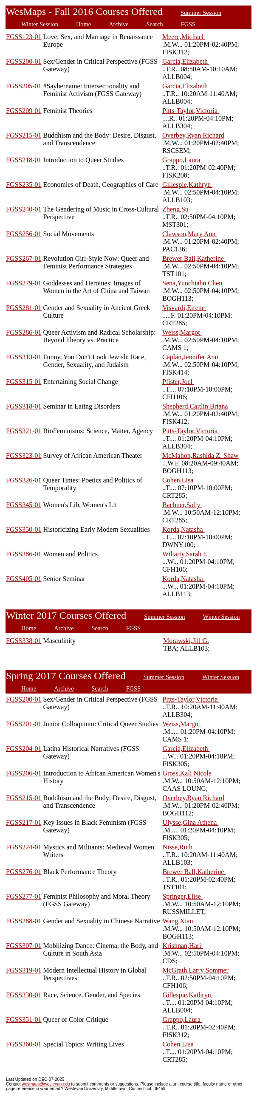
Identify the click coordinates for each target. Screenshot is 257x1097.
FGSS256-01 (24, 233)
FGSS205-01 (24, 86)
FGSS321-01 (24, 430)
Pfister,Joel (178, 381)
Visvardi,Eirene (184, 307)
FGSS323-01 (24, 455)
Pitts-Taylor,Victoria (190, 110)
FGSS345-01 (24, 504)
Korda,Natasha (183, 529)
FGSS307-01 (24, 945)
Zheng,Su (176, 209)
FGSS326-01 (24, 480)
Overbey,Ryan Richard (193, 135)
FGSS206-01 (24, 773)
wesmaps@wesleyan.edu (46, 1084)
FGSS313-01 (24, 357)
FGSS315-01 (24, 381)
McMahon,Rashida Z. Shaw (200, 455)
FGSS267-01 (24, 258)
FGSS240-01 (24, 209)
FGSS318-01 (24, 406)
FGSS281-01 (24, 307)
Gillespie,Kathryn (187, 184)
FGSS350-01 (24, 529)
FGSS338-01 (24, 640)
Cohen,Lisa (178, 480)
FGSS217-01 (24, 822)
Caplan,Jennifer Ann (190, 357)
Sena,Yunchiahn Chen (192, 283)
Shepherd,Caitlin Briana (195, 406)
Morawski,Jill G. (186, 640)
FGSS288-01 (24, 921)
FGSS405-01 (24, 578)
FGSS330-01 (24, 994)
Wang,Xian (178, 921)
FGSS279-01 (24, 283)
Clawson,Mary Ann (189, 233)
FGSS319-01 (24, 970)
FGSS (188, 24)
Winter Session (39, 24)
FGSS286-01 (24, 332)
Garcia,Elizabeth (185, 61)
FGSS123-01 (24, 36)
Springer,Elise (182, 896)
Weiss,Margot (182, 332)
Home (83, 24)
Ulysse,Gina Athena (190, 822)
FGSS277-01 (24, 896)
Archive (118, 24)
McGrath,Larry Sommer (195, 970)
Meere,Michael (183, 36)
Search (155, 24)
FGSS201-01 (24, 724)
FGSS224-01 (24, 847)
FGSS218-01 (24, 160)
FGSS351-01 (24, 1019)
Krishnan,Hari (182, 945)
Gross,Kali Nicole (187, 773)
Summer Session (201, 12)
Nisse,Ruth (178, 847)
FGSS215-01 (24, 135)
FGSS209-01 (24, 110)
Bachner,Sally (182, 504)
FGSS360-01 (24, 1044)
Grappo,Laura (182, 160)
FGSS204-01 (24, 748)
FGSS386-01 (24, 554)
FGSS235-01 (24, 184)
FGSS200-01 (24, 61)
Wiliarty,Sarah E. (185, 554)
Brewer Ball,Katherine (194, 258)
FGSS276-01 (24, 871)
